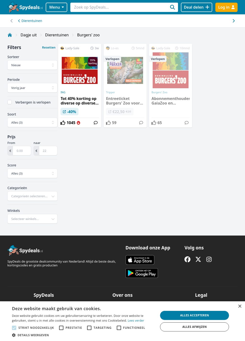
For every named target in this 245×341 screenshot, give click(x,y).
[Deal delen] (196, 7)
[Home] (9, 35)
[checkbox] (9, 102)
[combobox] (32, 196)
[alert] (122, 321)
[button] (83, 335)
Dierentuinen (30, 20)
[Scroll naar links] (233, 21)
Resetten (49, 47)
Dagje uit (29, 35)
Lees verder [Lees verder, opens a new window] (136, 321)
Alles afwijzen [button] (194, 327)
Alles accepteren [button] (194, 315)
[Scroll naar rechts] (11, 21)
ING (63, 92)
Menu (56, 7)
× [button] (239, 306)
